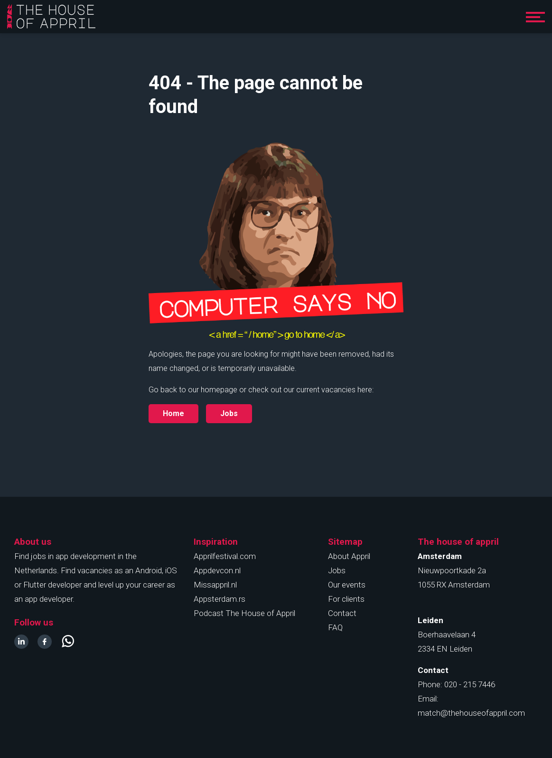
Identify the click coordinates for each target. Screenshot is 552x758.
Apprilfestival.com (225, 556)
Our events (346, 584)
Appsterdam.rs (219, 599)
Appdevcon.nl (217, 570)
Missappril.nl (215, 584)
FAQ (335, 627)
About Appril (349, 556)
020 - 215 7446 (469, 684)
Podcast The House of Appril (244, 613)
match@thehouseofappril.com (471, 713)
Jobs (337, 570)
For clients (346, 599)
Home (173, 413)
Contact (342, 613)
